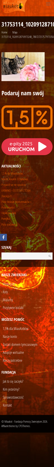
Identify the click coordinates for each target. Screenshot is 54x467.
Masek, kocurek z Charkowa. (14, 179)
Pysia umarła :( (8, 207)
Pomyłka (5, 219)
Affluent (4, 426)
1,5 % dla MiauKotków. (12, 173)
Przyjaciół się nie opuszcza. (13, 185)
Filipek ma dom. (8, 213)
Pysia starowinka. (9, 224)
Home (4, 32)
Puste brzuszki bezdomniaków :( (16, 202)
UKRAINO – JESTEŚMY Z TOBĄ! (16, 190)
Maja (14, 32)
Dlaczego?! (6, 196)
